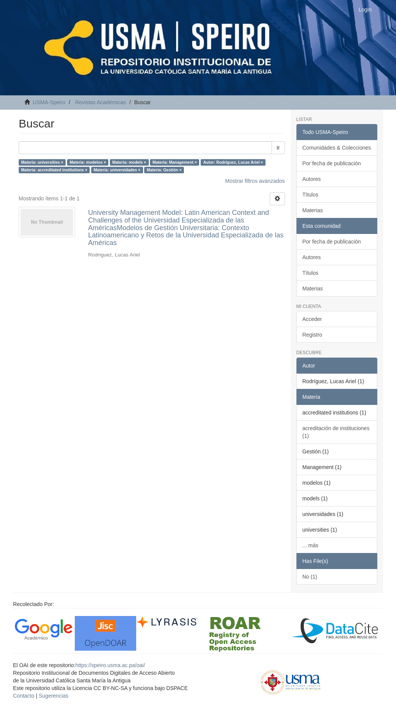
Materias (313, 210)
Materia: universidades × (116, 170)
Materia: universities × (42, 162)
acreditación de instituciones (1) (336, 432)
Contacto (23, 696)
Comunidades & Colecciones (337, 148)
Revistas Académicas (100, 102)
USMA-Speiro (49, 102)
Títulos (311, 195)
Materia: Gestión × (164, 170)
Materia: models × (129, 162)
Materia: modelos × (87, 162)
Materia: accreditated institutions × (54, 170)
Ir (278, 148)
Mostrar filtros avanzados (255, 181)
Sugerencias (53, 696)
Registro (312, 335)
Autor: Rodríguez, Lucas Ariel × (233, 162)
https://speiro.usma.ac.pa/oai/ (110, 665)
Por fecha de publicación (332, 163)
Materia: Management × (175, 162)
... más (311, 545)
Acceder (312, 319)
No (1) (310, 577)
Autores (312, 179)
